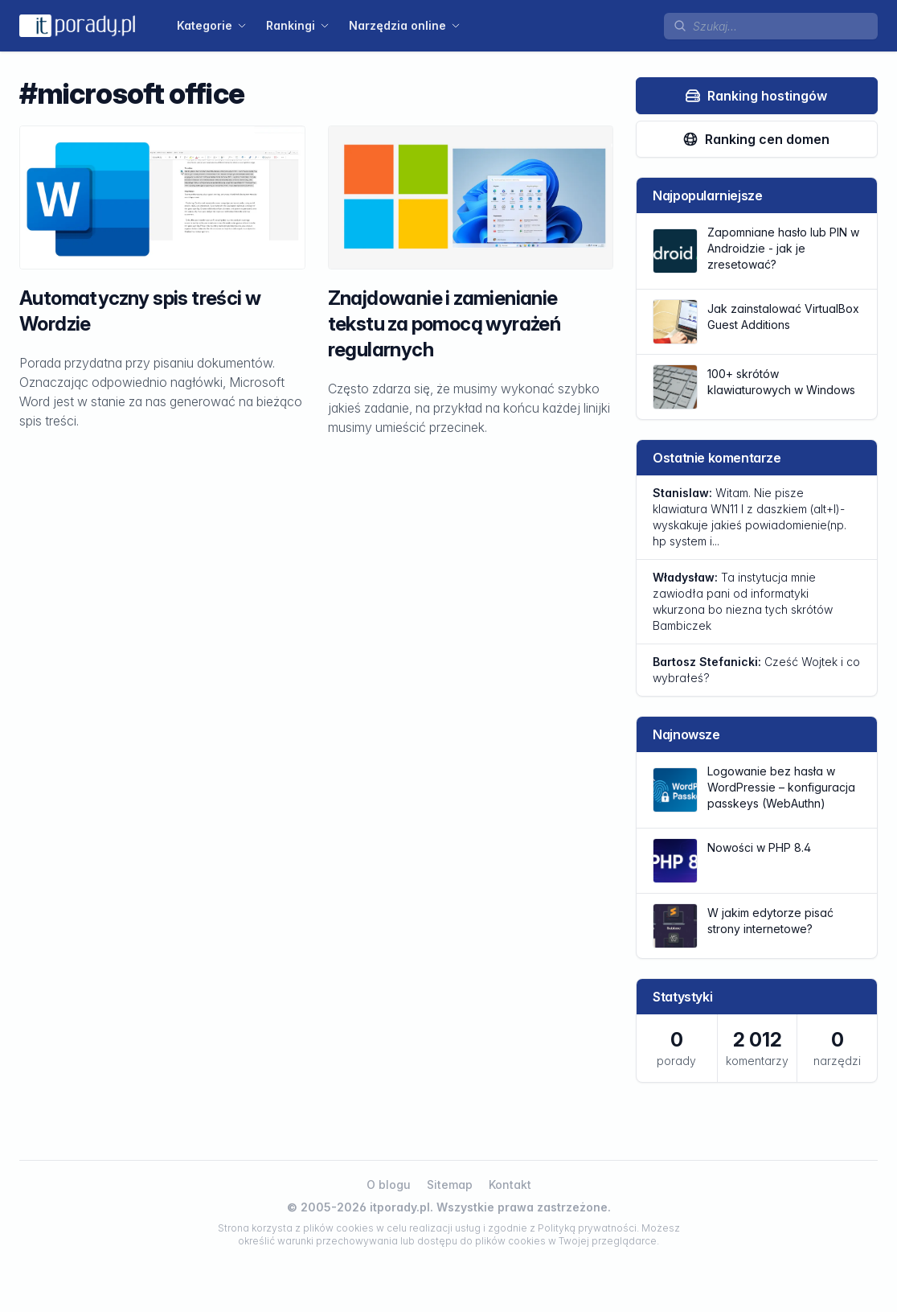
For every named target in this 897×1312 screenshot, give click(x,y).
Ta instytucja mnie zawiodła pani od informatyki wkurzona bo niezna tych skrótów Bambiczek (743, 601)
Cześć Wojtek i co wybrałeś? (756, 670)
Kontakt (510, 1184)
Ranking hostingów (756, 96)
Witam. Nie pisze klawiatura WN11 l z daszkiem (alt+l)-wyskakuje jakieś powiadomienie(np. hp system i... (749, 517)
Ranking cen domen (755, 139)
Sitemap (450, 1184)
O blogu (389, 1184)
